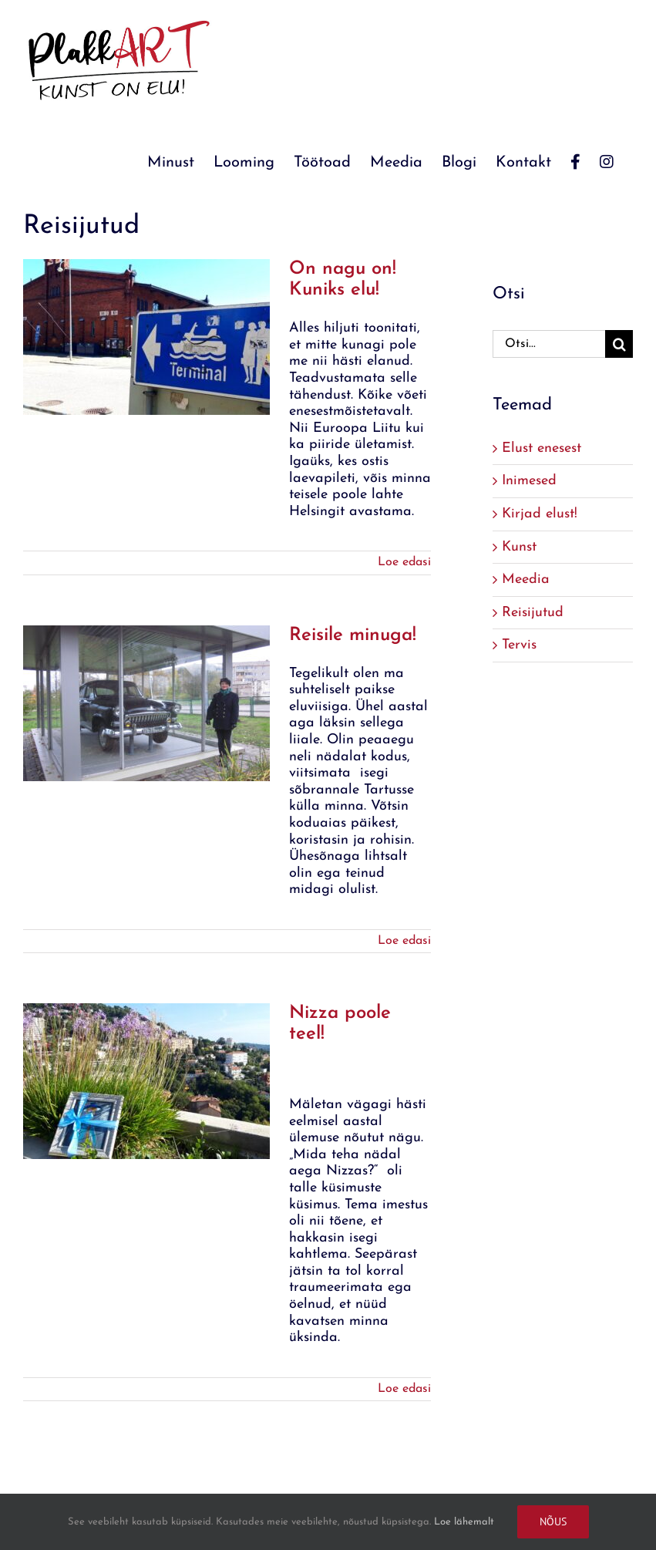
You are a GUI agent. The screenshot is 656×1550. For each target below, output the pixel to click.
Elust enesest (541, 448)
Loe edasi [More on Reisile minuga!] (404, 941)
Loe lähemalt (464, 1522)
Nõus (553, 1521)
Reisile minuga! (352, 635)
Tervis (519, 645)
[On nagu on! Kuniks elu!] (146, 337)
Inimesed (529, 480)
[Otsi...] (549, 344)
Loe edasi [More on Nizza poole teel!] (404, 1389)
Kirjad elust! (539, 514)
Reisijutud (532, 612)
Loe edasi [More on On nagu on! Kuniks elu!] (404, 562)
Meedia (526, 579)
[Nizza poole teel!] (146, 1081)
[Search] (619, 344)
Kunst (519, 547)
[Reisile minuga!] (146, 703)
